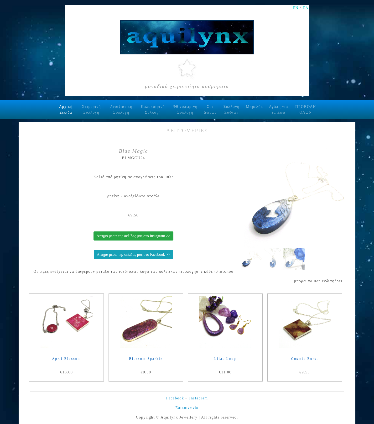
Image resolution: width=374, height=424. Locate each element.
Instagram (198, 398)
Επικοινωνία (186, 408)
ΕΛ (306, 8)
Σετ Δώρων (210, 109)
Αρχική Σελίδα (68, 109)
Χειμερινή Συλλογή (91, 109)
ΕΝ (296, 8)
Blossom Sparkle (146, 359)
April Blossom (66, 359)
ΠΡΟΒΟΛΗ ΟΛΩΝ (305, 109)
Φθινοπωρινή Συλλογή (185, 109)
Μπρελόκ (254, 107)
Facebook (175, 398)
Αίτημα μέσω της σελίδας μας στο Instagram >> (133, 236)
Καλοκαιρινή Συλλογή (153, 109)
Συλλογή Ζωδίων (231, 109)
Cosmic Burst (304, 359)
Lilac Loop (225, 359)
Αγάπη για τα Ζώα (278, 109)
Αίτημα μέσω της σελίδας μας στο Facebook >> (133, 254)
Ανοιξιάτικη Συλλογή (121, 109)
